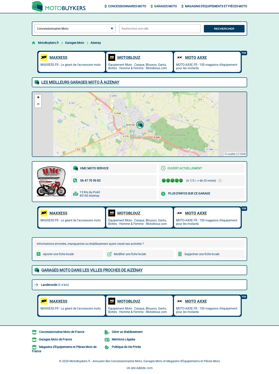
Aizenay (95, 42)
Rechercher (224, 28)
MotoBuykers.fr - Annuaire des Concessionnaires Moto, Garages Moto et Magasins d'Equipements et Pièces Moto (145, 361)
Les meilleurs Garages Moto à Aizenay (80, 82)
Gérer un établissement (127, 332)
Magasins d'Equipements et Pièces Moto (216, 6)
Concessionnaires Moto (127, 6)
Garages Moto (165, 6)
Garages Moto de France (55, 339)
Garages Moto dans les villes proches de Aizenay (92, 270)
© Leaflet (230, 154)
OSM (243, 154)
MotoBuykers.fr (48, 42)
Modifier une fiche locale (130, 254)
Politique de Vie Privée (126, 347)
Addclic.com (144, 368)
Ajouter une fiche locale (58, 254)
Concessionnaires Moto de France (61, 332)
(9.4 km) (55, 285)
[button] (139, 124)
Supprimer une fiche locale (201, 254)
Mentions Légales (123, 339)
